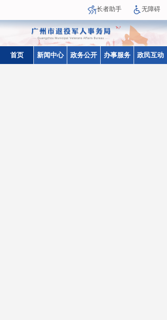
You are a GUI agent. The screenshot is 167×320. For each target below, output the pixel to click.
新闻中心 (50, 55)
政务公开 (83, 55)
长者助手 (105, 9)
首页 (17, 55)
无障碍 (146, 9)
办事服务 (117, 55)
